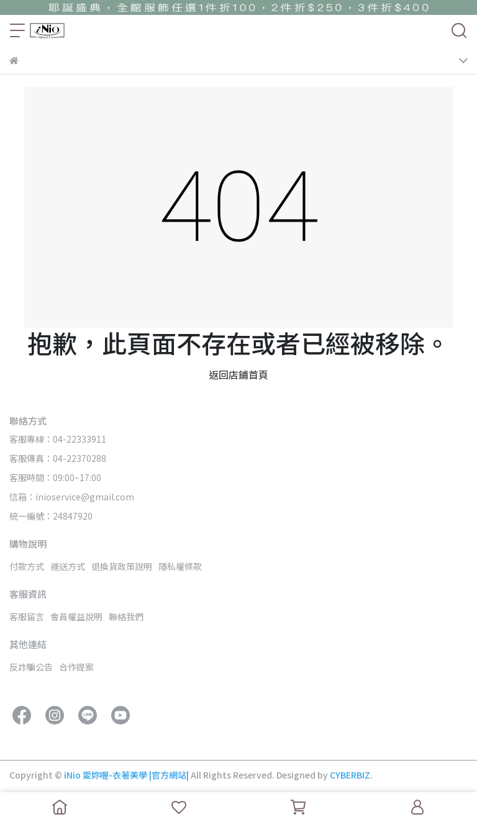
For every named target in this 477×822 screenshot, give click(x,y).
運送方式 (67, 566)
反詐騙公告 (31, 667)
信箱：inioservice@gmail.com (71, 496)
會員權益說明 (76, 616)
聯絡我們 (126, 616)
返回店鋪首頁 (238, 374)
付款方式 (26, 566)
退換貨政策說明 (121, 566)
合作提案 (76, 667)
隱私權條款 (180, 566)
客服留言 (26, 616)
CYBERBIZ (350, 775)
